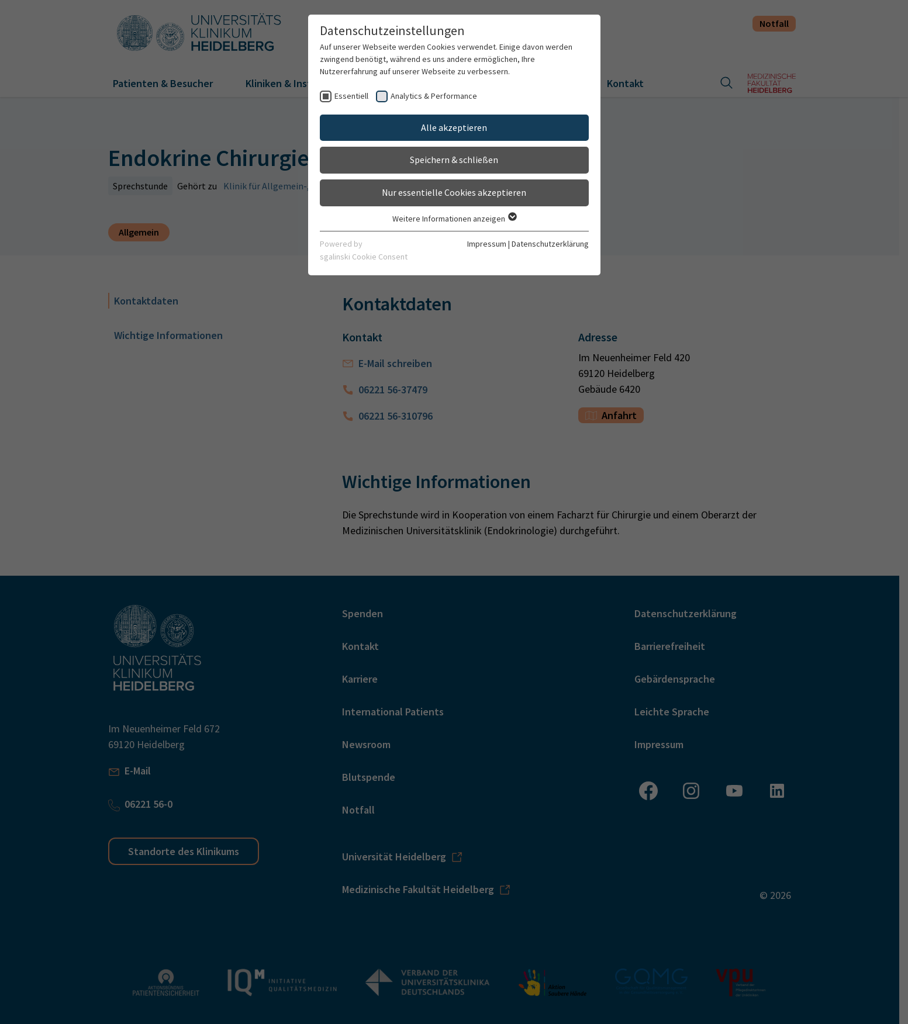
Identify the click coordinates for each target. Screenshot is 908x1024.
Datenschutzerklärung (550, 243)
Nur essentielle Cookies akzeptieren (454, 192)
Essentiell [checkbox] (351, 96)
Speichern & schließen (454, 159)
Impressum (486, 243)
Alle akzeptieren (454, 127)
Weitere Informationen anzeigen (454, 218)
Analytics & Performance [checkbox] (434, 96)
